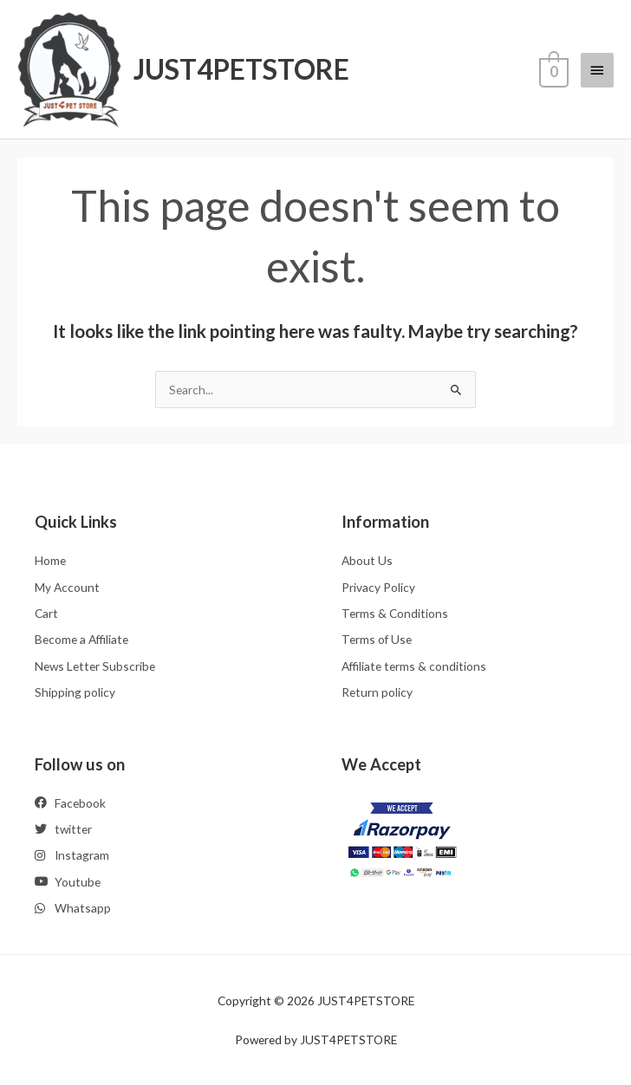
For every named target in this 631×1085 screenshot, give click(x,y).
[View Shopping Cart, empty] (552, 69)
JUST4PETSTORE (241, 69)
